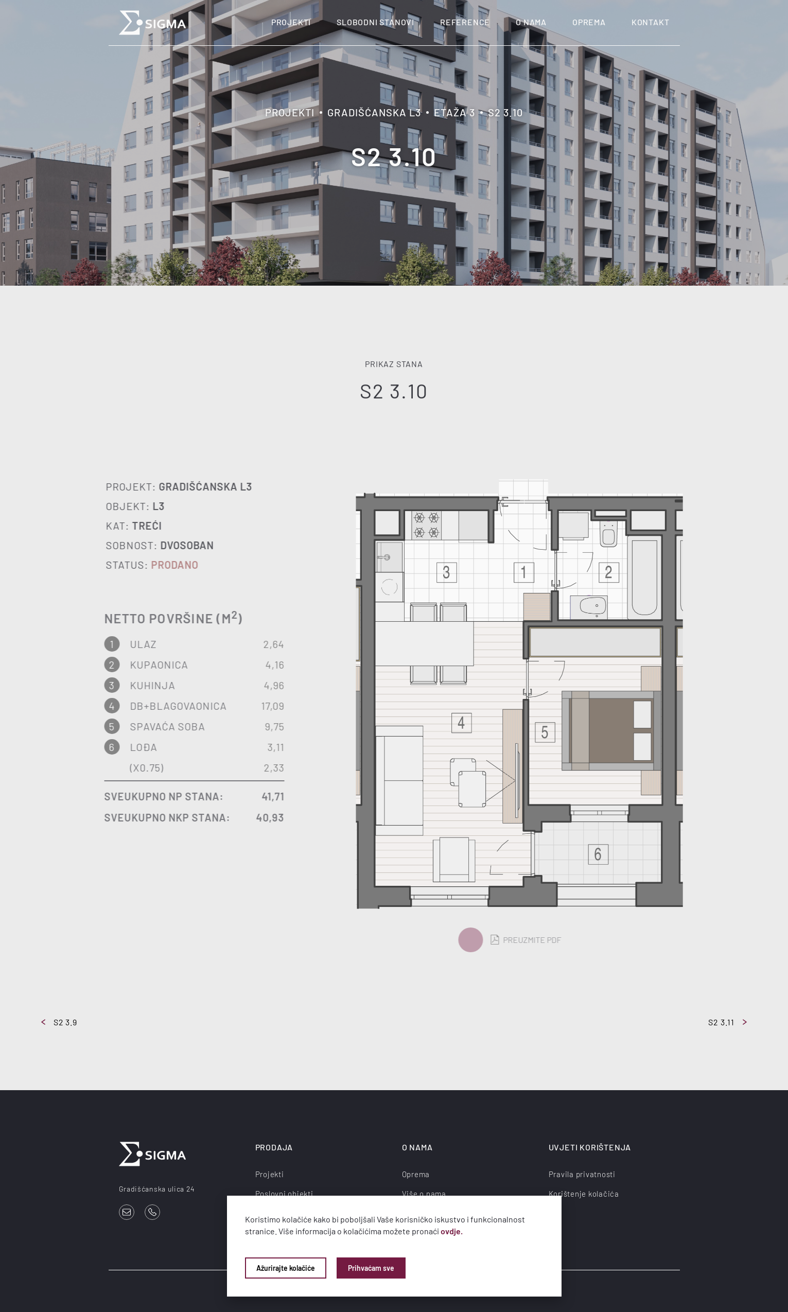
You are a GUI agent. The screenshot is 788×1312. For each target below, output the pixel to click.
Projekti (291, 22)
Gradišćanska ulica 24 (157, 1188)
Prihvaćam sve (371, 1268)
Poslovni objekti (284, 1193)
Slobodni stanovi (375, 22)
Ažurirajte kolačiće (285, 1268)
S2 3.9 (59, 1022)
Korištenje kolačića (584, 1193)
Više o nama (424, 1193)
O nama (531, 22)
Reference (465, 22)
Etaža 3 (454, 112)
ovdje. (452, 1231)
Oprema (589, 22)
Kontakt (651, 22)
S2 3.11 (727, 1022)
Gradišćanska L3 (374, 112)
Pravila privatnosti (582, 1174)
